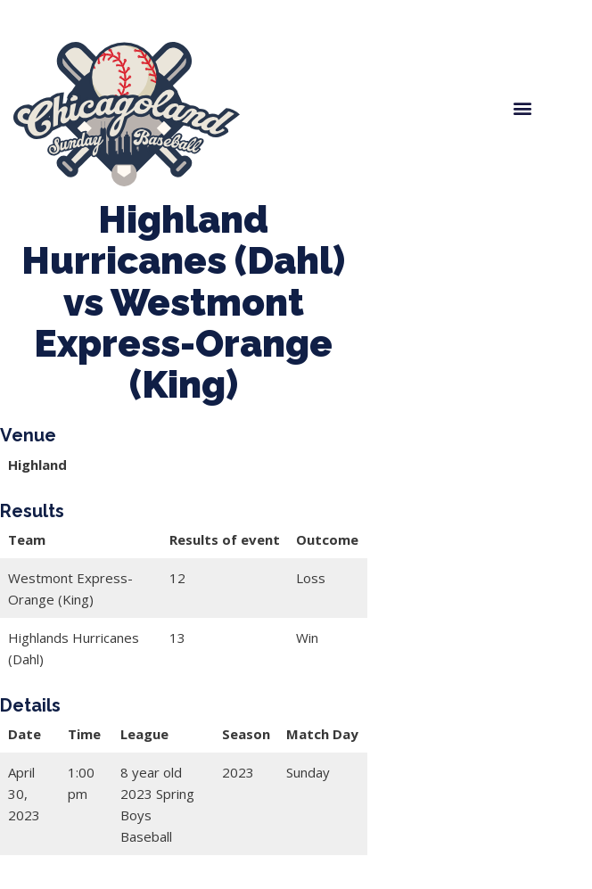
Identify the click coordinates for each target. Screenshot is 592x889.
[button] (522, 107)
